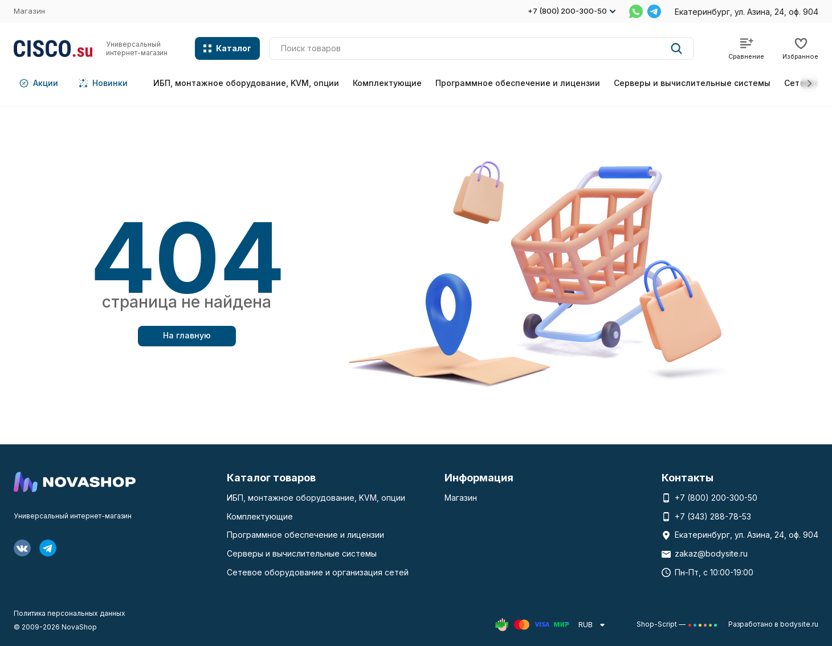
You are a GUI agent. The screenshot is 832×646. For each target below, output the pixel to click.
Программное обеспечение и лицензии (517, 83)
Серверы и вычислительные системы (692, 83)
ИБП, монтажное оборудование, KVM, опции (246, 83)
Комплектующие (387, 83)
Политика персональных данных (69, 613)
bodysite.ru (799, 624)
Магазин (29, 10)
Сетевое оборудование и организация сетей (318, 572)
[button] (809, 83)
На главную (187, 335)
